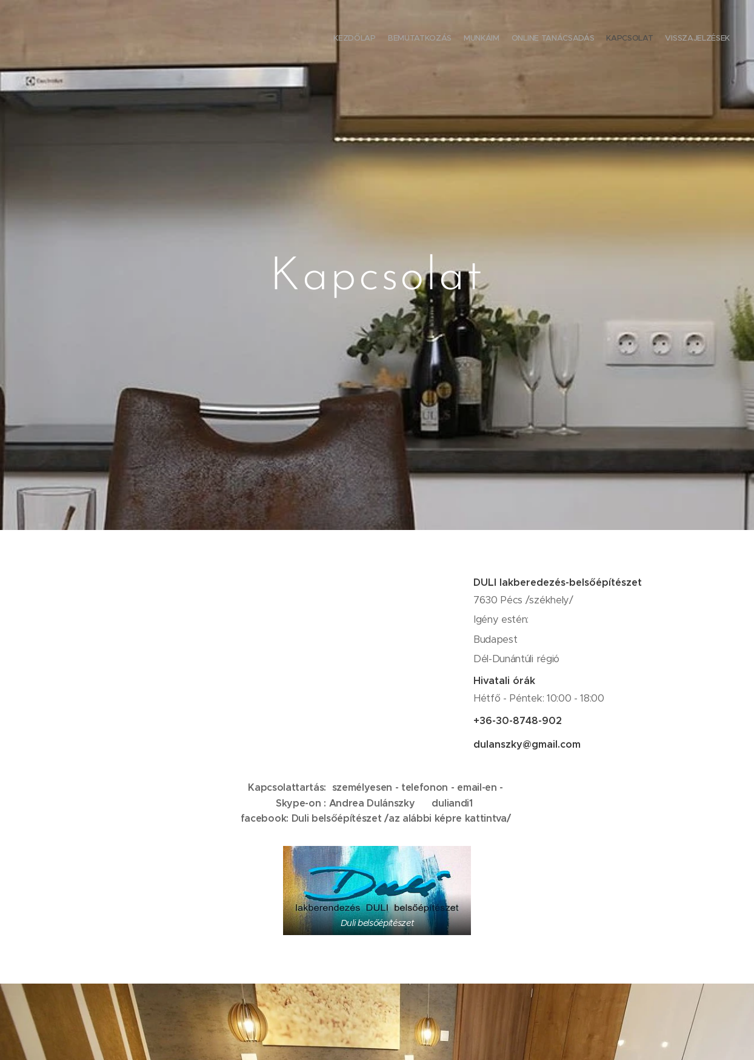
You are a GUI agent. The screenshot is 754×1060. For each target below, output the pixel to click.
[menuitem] (670, 39)
